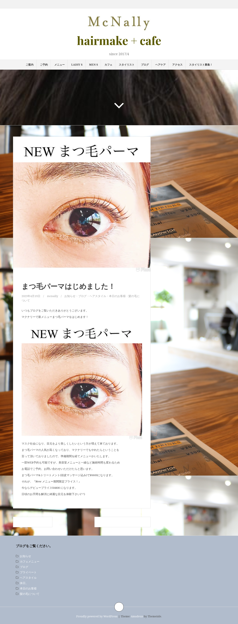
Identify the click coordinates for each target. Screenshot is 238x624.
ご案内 (29, 64)
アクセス (177, 64)
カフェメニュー (29, 561)
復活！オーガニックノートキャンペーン (122, 522)
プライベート (28, 572)
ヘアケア (160, 64)
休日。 (24, 583)
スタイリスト (126, 64)
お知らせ (69, 296)
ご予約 (44, 64)
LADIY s (77, 64)
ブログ (145, 64)
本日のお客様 (117, 296)
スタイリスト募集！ (201, 64)
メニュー (59, 64)
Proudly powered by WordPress (97, 616)
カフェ (108, 64)
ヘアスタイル (97, 296)
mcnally (52, 296)
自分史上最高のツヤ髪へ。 (32, 522)
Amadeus (137, 616)
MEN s (93, 64)
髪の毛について (29, 594)
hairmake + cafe (119, 40)
